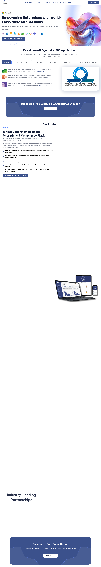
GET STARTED (50, 108)
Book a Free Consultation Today (13, 38)
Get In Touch (50, 555)
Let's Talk (93, 2)
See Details (40, 71)
